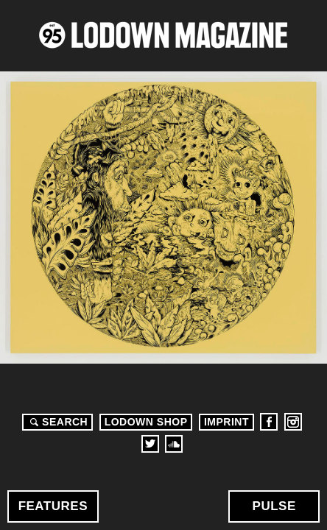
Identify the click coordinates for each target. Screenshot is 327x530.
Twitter (150, 444)
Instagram (293, 422)
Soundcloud (174, 444)
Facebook (269, 422)
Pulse (274, 506)
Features (53, 506)
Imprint (226, 422)
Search (57, 421)
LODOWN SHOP (146, 422)
